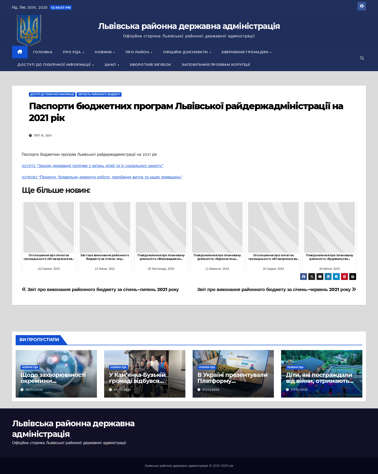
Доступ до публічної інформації (54, 64)
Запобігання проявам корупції (216, 64)
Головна (43, 52)
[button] (362, 58)
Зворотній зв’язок (150, 64)
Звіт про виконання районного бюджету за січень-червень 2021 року (276, 289)
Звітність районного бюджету (99, 94)
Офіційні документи (186, 52)
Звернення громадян (246, 52)
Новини (104, 52)
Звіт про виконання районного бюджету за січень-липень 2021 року (100, 289)
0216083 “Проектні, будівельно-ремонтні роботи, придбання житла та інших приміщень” (102, 177)
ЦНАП (111, 64)
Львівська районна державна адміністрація (189, 26)
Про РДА (72, 52)
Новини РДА (30, 367)
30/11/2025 (34, 389)
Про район (138, 52)
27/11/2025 (122, 389)
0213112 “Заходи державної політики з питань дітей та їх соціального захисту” (92, 165)
